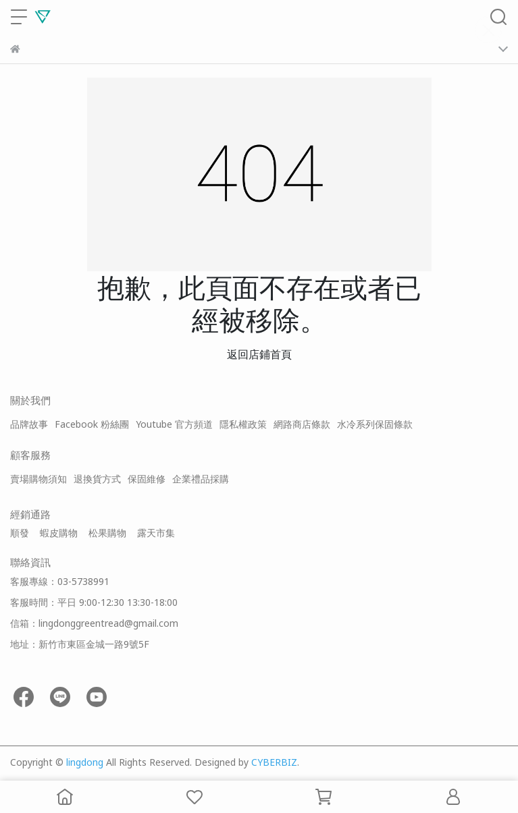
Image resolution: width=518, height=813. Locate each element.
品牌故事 (29, 424)
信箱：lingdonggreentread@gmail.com (94, 623)
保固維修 (146, 478)
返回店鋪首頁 (259, 354)
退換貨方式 (97, 478)
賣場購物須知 (38, 478)
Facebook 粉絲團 (92, 424)
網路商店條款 (302, 424)
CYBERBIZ (274, 762)
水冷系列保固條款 (375, 424)
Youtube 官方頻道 (174, 424)
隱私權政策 (243, 424)
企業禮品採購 (200, 478)
